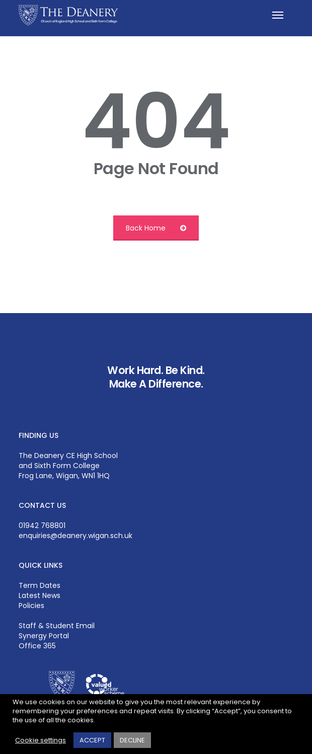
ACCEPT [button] (92, 740)
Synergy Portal (44, 636)
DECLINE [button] (132, 740)
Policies (31, 605)
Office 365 (37, 646)
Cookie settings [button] (40, 740)
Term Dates (39, 585)
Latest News (39, 595)
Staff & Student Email (57, 626)
